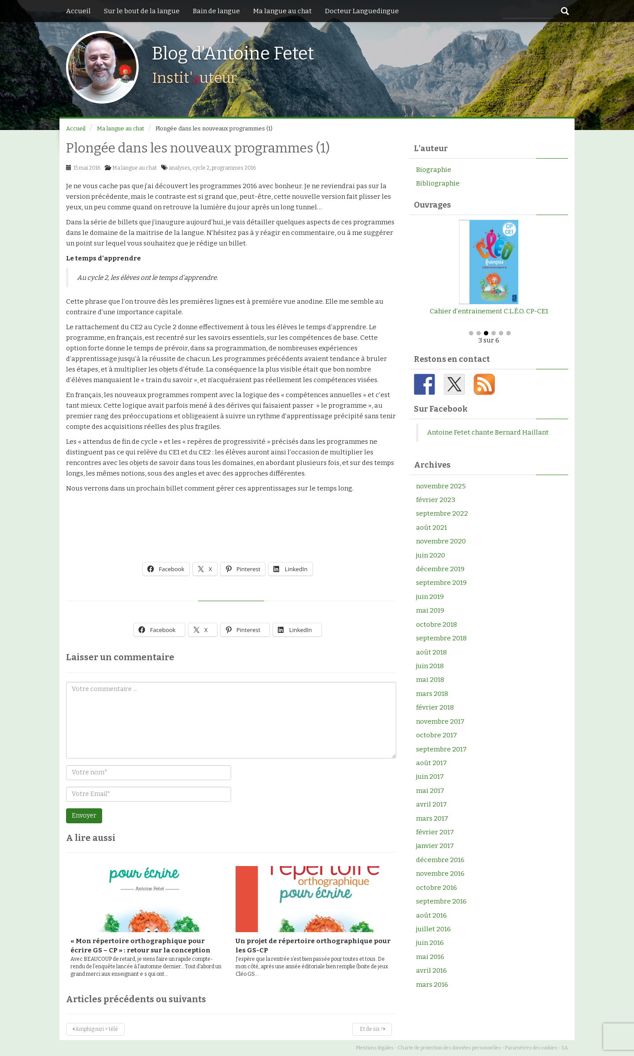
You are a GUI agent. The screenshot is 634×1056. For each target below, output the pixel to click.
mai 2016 (430, 957)
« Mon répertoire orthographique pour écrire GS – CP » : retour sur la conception (140, 945)
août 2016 (431, 915)
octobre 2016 (436, 888)
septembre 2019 (441, 583)
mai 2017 (430, 791)
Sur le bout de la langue (142, 11)
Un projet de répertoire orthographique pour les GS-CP (313, 945)
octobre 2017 (436, 735)
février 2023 (435, 500)
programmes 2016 (234, 168)
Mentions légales (375, 1048)
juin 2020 (430, 555)
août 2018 (431, 652)
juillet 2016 (433, 929)
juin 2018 (430, 666)
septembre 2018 (441, 638)
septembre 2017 (441, 749)
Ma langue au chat (282, 11)
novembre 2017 (440, 721)
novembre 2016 (440, 874)
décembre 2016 (440, 860)
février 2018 (435, 707)
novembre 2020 (441, 541)
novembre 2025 (441, 486)
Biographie (433, 170)
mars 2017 (432, 818)
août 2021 (431, 528)
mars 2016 (432, 985)
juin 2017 (430, 777)
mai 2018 (430, 680)
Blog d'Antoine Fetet (233, 53)
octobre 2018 (436, 624)
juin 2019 (430, 597)
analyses (179, 168)
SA (564, 1048)
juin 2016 (430, 943)
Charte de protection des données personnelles (449, 1048)
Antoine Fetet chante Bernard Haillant (488, 432)
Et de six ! (372, 1029)
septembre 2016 (441, 901)
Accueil (78, 11)
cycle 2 (201, 168)
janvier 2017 (435, 846)
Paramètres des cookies (531, 1048)
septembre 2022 (442, 513)
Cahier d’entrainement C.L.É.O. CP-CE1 (489, 311)
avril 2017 (431, 804)
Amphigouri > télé (95, 1029)
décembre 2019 (440, 569)
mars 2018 (432, 694)
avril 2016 (431, 970)
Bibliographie (438, 183)
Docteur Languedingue (362, 11)
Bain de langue (216, 11)
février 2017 (435, 832)
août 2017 (431, 763)
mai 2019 (430, 610)
